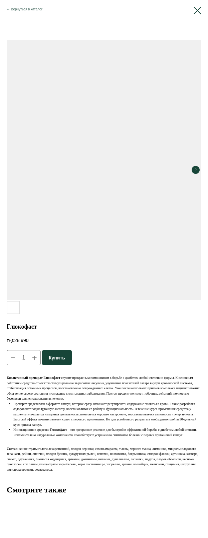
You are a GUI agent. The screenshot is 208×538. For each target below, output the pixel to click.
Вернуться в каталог (27, 9)
